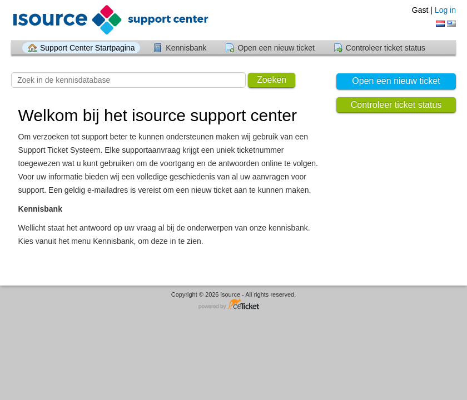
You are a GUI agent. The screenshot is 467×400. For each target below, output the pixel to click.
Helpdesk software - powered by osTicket (233, 304)
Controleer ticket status (385, 47)
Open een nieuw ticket (276, 47)
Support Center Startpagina (87, 47)
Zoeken (271, 79)
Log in (445, 10)
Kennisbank (186, 47)
